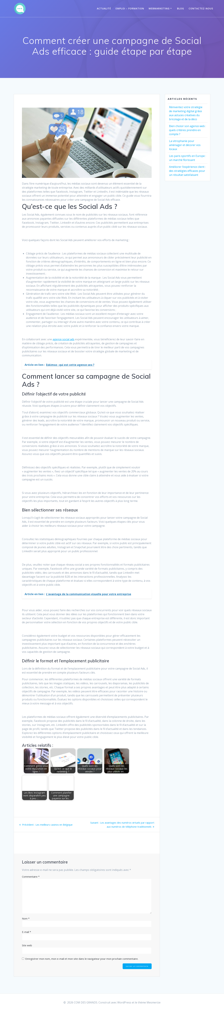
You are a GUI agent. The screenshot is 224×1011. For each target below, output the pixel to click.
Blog (180, 8)
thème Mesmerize (149, 1002)
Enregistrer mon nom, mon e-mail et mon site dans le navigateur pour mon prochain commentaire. (81, 958)
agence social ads (63, 339)
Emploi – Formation (130, 8)
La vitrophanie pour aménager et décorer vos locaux (185, 145)
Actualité (104, 8)
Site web (27, 945)
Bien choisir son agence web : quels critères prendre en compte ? (187, 130)
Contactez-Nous (201, 8)
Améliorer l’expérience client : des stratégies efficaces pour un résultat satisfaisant (187, 171)
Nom (25, 918)
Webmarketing (159, 8)
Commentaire (31, 876)
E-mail (26, 932)
